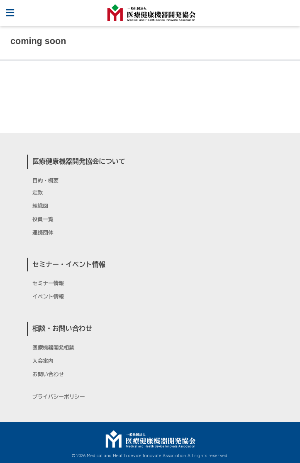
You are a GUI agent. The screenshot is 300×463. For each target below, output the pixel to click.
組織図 (40, 206)
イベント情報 (48, 297)
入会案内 (43, 361)
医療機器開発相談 (53, 348)
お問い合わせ (48, 374)
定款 (37, 193)
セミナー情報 (48, 283)
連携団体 (43, 233)
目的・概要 (45, 181)
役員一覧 (43, 219)
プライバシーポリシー (58, 397)
